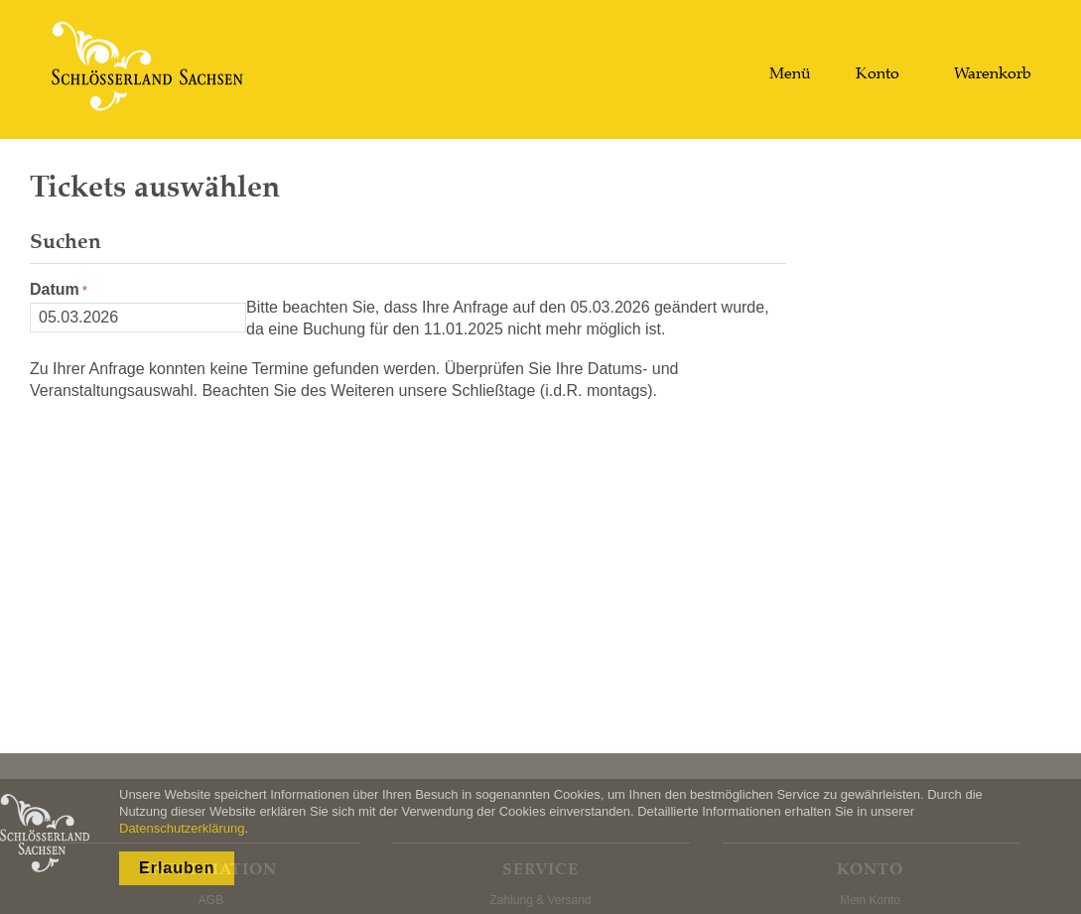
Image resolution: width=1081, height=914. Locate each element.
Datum (54, 289)
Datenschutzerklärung (181, 828)
